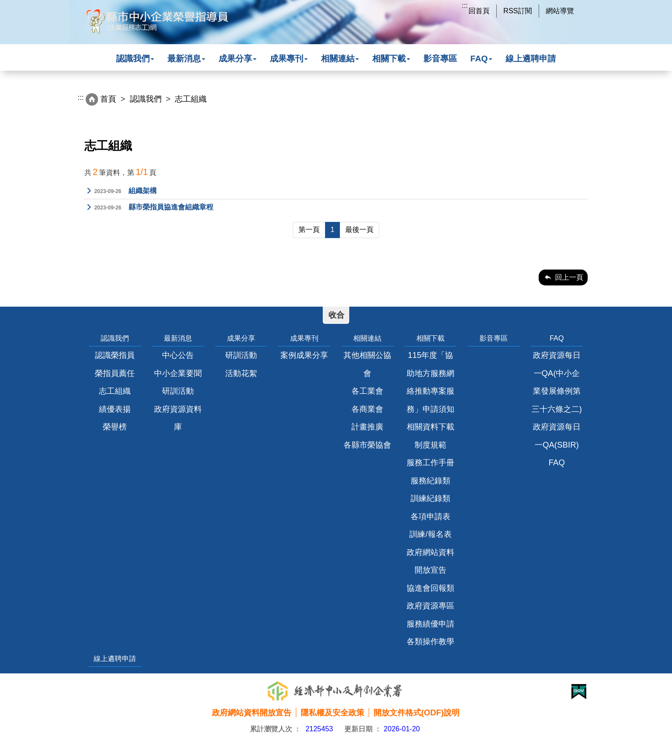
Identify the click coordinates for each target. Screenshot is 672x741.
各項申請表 (430, 516)
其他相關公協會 (367, 363)
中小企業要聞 (178, 373)
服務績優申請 (430, 623)
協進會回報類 (430, 588)
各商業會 (367, 409)
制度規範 (430, 444)
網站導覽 (560, 11)
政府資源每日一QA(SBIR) (557, 435)
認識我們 (135, 58)
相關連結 (340, 58)
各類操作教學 (430, 641)
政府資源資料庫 (178, 417)
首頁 (108, 99)
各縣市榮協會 (367, 444)
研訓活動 (178, 390)
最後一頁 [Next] (359, 229)
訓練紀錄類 (430, 498)
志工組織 (115, 390)
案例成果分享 (304, 355)
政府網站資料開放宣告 (430, 560)
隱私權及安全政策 (332, 712)
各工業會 (367, 390)
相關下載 (391, 58)
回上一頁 (569, 277)
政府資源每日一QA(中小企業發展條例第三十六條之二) (557, 381)
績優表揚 (115, 409)
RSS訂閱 (517, 11)
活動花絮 (241, 373)
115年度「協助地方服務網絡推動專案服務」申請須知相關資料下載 (430, 390)
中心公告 (178, 355)
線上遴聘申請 (531, 58)
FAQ (481, 58)
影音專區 (440, 58)
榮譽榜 (115, 426)
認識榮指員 (115, 355)
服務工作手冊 (430, 462)
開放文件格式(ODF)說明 (417, 712)
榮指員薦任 (115, 373)
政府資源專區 (430, 605)
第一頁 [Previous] (309, 229)
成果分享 (238, 58)
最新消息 (186, 58)
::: (465, 5)
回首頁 (479, 11)
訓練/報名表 (430, 534)
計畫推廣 (367, 426)
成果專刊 (289, 58)
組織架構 (120, 191)
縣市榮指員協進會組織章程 (148, 207)
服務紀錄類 (430, 480)
